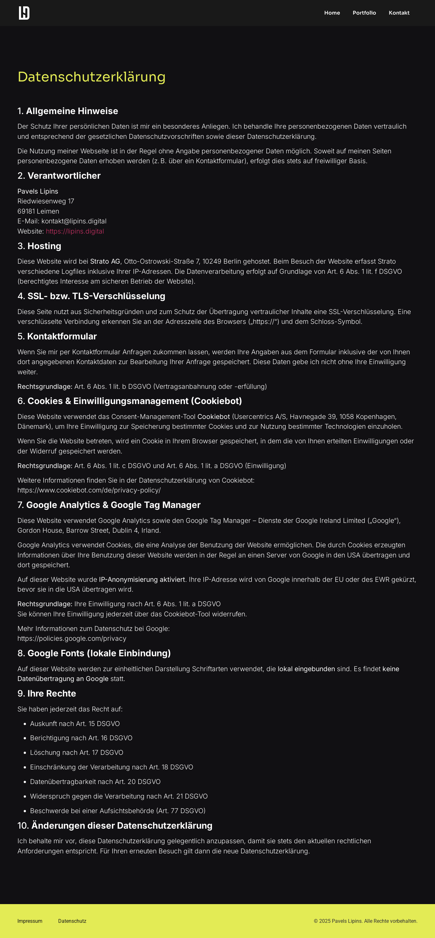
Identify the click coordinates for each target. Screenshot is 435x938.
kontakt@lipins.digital (74, 221)
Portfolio (364, 13)
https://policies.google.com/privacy (72, 638)
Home (332, 13)
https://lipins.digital (75, 231)
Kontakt (399, 13)
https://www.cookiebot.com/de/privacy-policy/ (89, 490)
